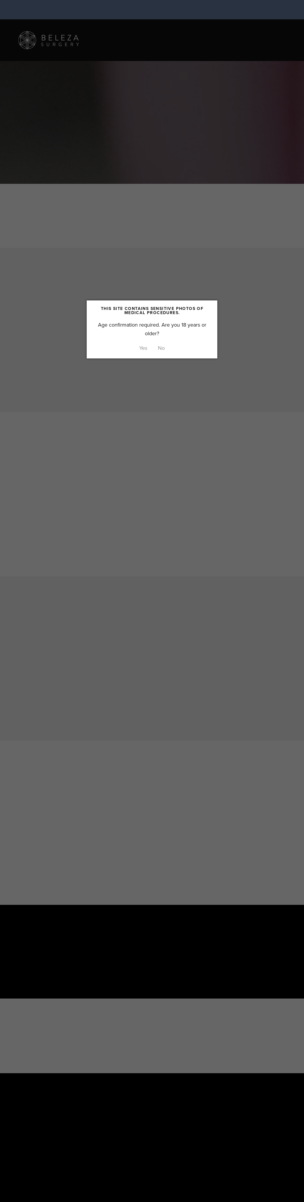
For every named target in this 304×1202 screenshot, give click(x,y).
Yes (143, 348)
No (161, 348)
